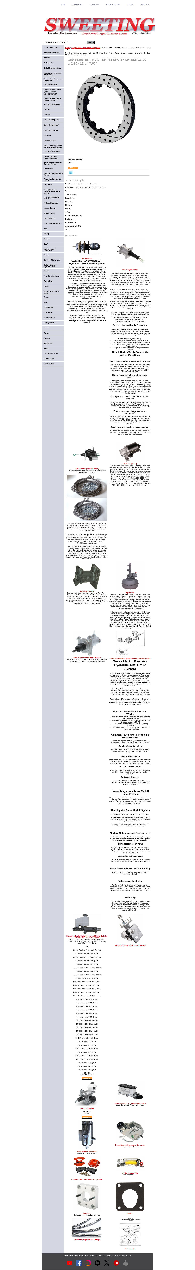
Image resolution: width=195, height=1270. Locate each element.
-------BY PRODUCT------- (52, 47)
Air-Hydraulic (87, 259)
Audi (45, 228)
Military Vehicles (49, 323)
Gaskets (130, 1213)
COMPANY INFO (77, 5)
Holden (46, 286)
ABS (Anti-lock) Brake (51, 53)
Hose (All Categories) (51, 120)
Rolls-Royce (48, 343)
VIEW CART (145, 5)
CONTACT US (94, 5)
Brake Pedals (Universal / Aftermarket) (52, 74)
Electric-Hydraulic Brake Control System (130, 945)
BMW (46, 244)
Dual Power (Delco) (87, 591)
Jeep (45, 302)
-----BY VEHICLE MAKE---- (53, 223)
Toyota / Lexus (49, 359)
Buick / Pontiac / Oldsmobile (49, 250)
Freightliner (48, 281)
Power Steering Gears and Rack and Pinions (53, 163)
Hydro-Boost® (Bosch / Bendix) (87, 469)
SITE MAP (130, 5)
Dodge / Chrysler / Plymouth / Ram (50, 266)
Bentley (46, 234)
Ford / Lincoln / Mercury (52, 276)
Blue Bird (47, 239)
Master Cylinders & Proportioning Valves (130, 1103)
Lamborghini (48, 307)
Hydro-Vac (130, 593)
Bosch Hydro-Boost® (51, 125)
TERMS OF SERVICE (113, 5)
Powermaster (130, 1249)
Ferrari (46, 271)
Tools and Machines (51, 203)
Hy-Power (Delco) (130, 464)
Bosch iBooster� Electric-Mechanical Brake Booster (53, 146)
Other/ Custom (49, 364)
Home (67, 48)
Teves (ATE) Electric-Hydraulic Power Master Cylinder (130, 658)
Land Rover (48, 312)
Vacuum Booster (49, 208)
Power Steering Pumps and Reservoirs (130, 1145)
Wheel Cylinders (49, 218)
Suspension (48, 185)
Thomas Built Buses (51, 353)
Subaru (46, 348)
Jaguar (46, 297)
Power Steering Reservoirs (87, 1151)
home (63, 5)
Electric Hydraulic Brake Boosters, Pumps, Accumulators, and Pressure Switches (52, 92)
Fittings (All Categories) (52, 104)
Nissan (46, 328)
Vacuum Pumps (49, 213)
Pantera (46, 333)
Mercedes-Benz (49, 317)
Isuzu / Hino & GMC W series (51, 292)
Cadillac (46, 255)
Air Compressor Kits (130, 1173)
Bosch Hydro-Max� (130, 270)
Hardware (86, 1213)
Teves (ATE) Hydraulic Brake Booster (87, 657)
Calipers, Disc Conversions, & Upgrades (85, 48)
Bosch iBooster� (87, 1108)
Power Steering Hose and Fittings (87, 1240)
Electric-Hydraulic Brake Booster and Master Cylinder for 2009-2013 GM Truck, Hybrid (86, 937)
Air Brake (47, 58)
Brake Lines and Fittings (52, 68)
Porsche (47, 338)
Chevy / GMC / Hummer (52, 260)
